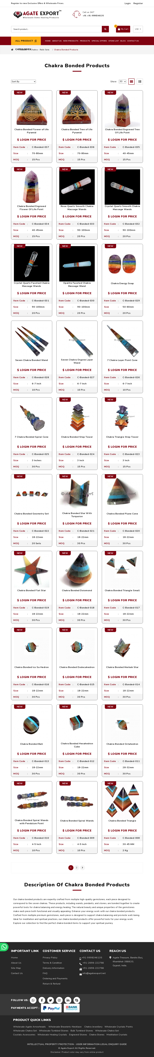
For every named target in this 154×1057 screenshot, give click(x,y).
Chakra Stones (97, 1034)
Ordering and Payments (55, 978)
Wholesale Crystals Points (119, 1026)
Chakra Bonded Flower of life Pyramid (31, 131)
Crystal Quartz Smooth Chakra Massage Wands (122, 208)
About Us (57, 41)
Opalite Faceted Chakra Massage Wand (77, 284)
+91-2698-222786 (93, 962)
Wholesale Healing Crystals (52, 1034)
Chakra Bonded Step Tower (77, 437)
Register (138, 3)
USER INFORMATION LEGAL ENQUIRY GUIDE (101, 1044)
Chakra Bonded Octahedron (122, 744)
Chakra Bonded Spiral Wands (77, 820)
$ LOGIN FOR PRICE (31, 140)
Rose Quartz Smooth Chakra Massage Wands (77, 208)
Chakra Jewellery (93, 1026)
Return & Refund (51, 983)
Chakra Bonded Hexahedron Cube (77, 745)
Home (47, 41)
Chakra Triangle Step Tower (122, 437)
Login (128, 3)
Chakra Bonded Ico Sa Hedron (31, 667)
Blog (122, 41)
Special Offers (99, 41)
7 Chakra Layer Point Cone (122, 360)
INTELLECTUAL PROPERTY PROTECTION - (51, 1044)
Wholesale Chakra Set (25, 1030)
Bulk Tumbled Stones (81, 1030)
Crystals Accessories (24, 1034)
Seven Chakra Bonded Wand (31, 360)
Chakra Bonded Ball (31, 744)
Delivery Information (53, 968)
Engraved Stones (78, 1034)
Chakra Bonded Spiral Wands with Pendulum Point (31, 822)
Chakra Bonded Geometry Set (31, 513)
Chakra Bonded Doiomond (77, 590)
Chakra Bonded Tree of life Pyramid (76, 131)
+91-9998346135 (92, 957)
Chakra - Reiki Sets (40, 50)
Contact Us (133, 41)
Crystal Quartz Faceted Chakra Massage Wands (31, 284)
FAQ (45, 973)
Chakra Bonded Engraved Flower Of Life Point (31, 208)
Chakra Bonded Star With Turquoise (77, 515)
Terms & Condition (52, 962)
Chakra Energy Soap (122, 283)
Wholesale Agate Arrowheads (29, 1026)
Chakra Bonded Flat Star (31, 590)
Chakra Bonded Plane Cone (122, 513)
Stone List (113, 41)
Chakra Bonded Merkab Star (122, 667)
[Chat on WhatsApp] (4, 947)
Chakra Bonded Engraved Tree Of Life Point (122, 131)
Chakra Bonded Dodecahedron (76, 667)
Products (85, 41)
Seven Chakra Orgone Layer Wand (77, 361)
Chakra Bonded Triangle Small (122, 590)
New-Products (70, 41)
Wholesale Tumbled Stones (53, 1030)
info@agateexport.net (94, 973)
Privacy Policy (50, 957)
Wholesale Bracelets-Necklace (65, 1026)
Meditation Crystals (116, 1034)
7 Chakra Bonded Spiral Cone (31, 437)
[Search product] (60, 29)
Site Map (16, 968)
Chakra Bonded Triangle (122, 820)
